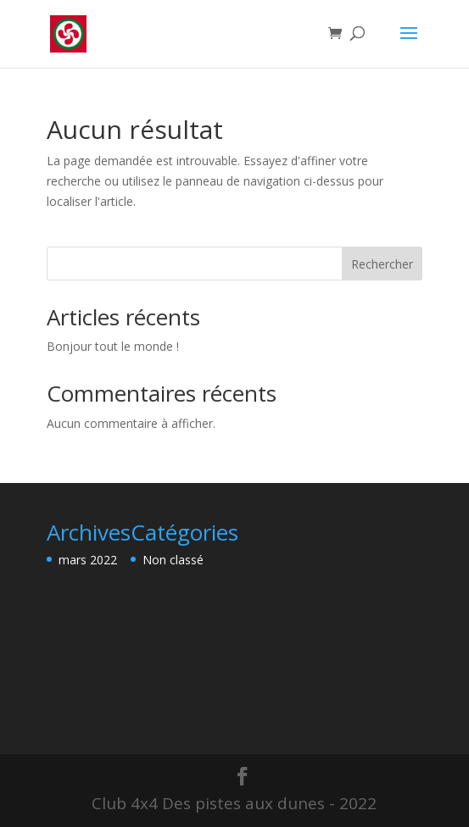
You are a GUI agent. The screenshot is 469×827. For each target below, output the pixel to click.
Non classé (173, 560)
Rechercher (382, 264)
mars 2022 (88, 560)
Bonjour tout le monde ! (113, 346)
